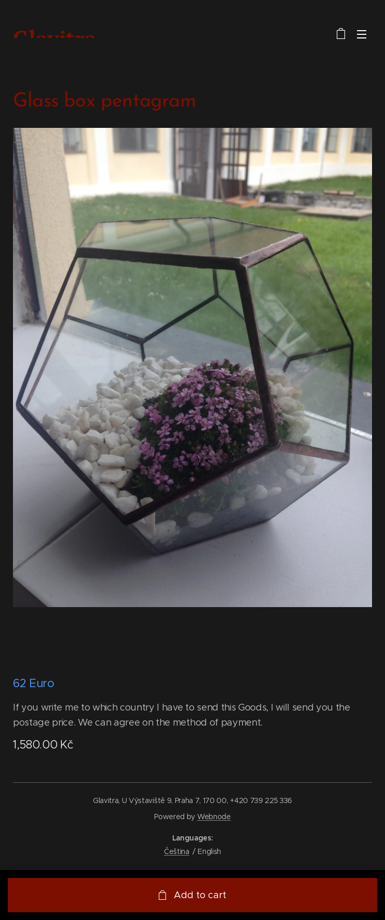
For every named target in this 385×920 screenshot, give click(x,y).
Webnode (214, 816)
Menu (361, 34)
